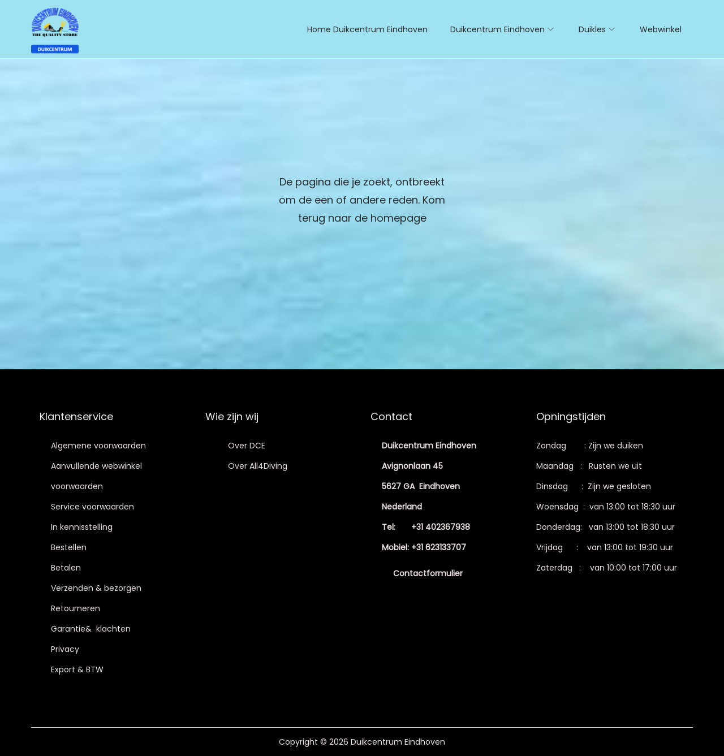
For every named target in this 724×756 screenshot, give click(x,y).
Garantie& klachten (91, 628)
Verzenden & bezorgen (96, 588)
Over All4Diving (257, 466)
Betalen (66, 567)
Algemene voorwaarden (98, 445)
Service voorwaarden (92, 506)
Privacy (65, 649)
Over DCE (246, 445)
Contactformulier (428, 573)
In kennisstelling (82, 527)
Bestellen (69, 547)
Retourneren (75, 608)
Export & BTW (77, 669)
